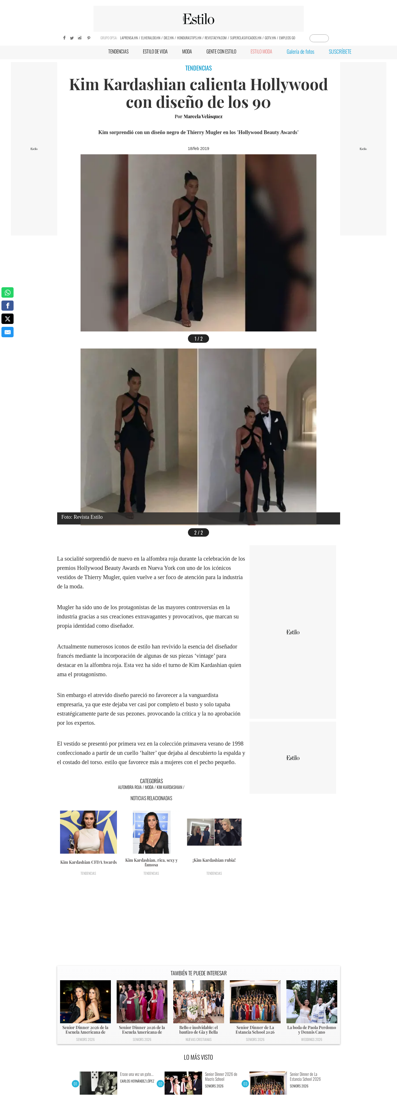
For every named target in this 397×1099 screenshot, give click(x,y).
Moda (149, 787)
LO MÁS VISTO (198, 1057)
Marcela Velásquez (203, 116)
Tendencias (88, 873)
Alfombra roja (130, 787)
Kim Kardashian (169, 787)
